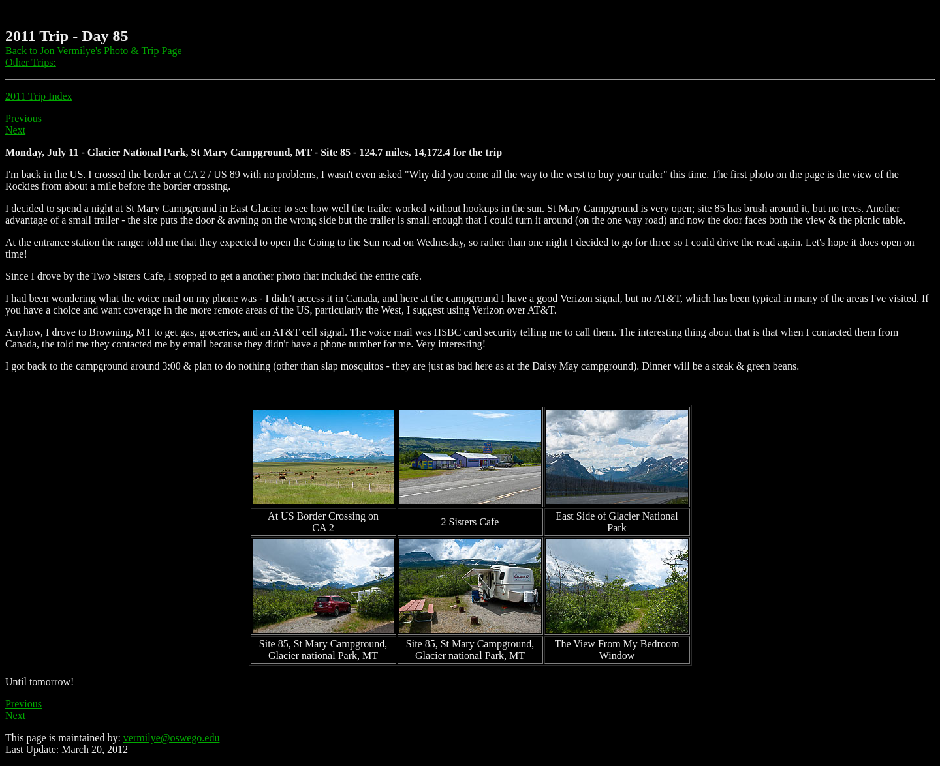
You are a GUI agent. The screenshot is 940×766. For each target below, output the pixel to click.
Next (15, 130)
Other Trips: (30, 62)
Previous (23, 118)
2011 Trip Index (38, 96)
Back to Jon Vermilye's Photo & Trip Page (93, 50)
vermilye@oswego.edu (171, 737)
